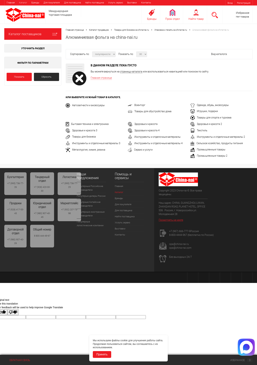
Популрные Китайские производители (88, 204)
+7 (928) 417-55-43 (15, 211)
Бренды (35, 2)
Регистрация (243, 3)
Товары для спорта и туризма (210, 117)
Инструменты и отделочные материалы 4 (155, 143)
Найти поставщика (94, 2)
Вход (230, 3)
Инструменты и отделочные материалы (154, 136)
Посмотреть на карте (171, 220)
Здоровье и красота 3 (81, 130)
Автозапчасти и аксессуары (85, 105)
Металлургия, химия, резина (85, 149)
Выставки (132, 2)
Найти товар (196, 19)
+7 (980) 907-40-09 (15, 241)
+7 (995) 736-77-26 (15, 185)
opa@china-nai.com (180, 247)
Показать (19, 76)
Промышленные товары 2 (208, 155)
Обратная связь (17, 360)
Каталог (23, 2)
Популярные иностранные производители (91, 214)
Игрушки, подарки (204, 111)
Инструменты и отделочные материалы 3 (93, 143)
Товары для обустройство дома (150, 111)
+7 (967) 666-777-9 (179, 231)
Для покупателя (52, 2)
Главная (11, 2)
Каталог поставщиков (33, 34)
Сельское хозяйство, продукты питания (216, 143)
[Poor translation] (13, 312)
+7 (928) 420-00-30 (42, 189)
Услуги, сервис (115, 2)
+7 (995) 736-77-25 (69, 185)
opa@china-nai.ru (179, 244)
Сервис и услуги (140, 149)
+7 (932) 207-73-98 (69, 211)
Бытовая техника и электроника (87, 124)
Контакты (146, 2)
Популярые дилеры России (91, 196)
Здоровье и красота (143, 124)
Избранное (242, 12)
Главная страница (101, 77)
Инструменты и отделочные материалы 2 (217, 136)
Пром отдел (172, 19)
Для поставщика (72, 2)
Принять (102, 354)
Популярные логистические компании (90, 223)
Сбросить (46, 76)
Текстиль (198, 130)
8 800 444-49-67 (42, 235)
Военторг (136, 105)
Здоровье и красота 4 (144, 130)
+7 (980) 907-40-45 (42, 215)
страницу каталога (131, 71)
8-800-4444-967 (178, 235)
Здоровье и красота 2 (206, 124)
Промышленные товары (207, 149)
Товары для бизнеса (81, 136)
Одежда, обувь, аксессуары (209, 105)
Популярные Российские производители (90, 188)
